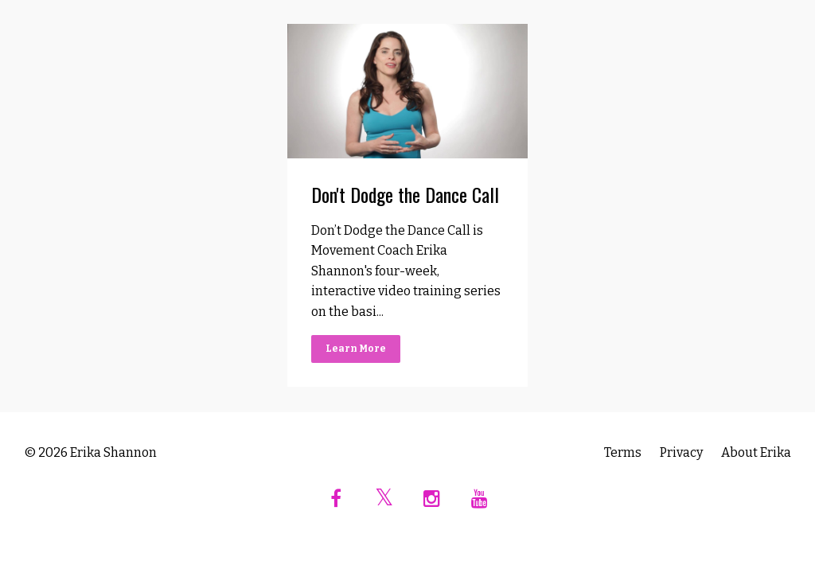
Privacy (681, 452)
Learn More (356, 348)
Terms (622, 452)
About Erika (756, 452)
